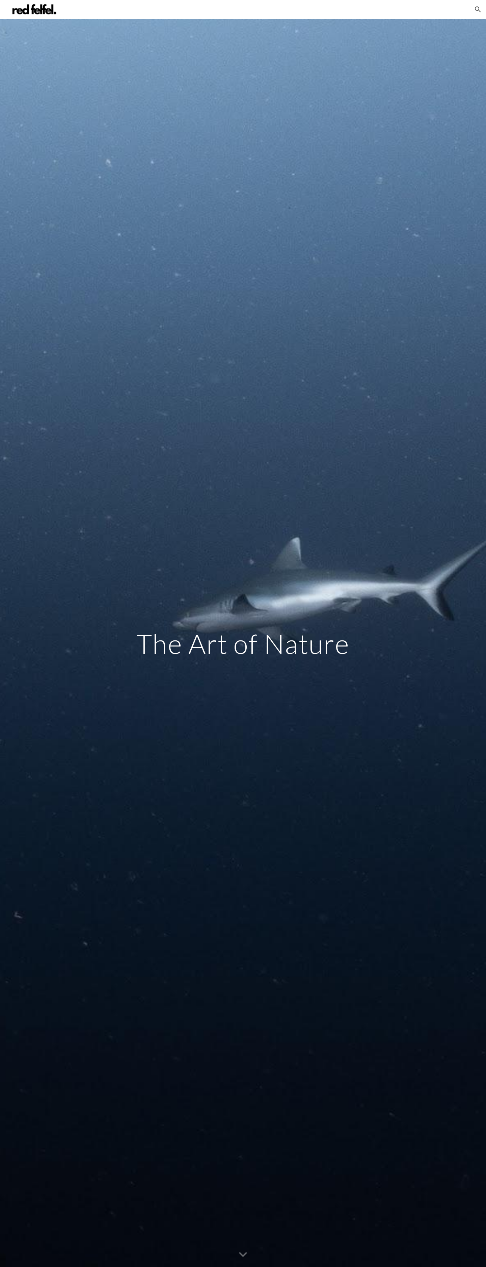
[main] (243, 643)
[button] (478, 9)
